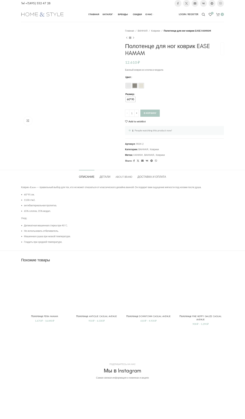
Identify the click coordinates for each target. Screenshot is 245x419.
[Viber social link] (220, 3)
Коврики (155, 30)
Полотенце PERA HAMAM (44, 316)
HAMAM (138, 154)
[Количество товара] (131, 113)
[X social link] (186, 3)
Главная (129, 30)
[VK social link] (203, 3)
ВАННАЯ (143, 30)
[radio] (128, 85)
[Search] (203, 14)
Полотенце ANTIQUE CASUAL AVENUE (96, 316)
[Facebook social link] (178, 3)
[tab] (86, 175)
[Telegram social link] (212, 3)
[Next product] (133, 37)
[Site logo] (42, 14)
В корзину (150, 113)
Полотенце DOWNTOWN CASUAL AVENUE (148, 316)
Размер (129, 94)
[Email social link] (195, 3)
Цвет (128, 77)
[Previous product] (126, 37)
